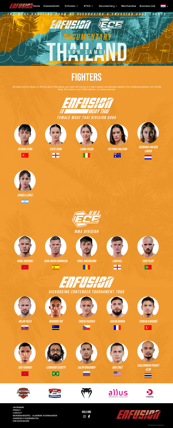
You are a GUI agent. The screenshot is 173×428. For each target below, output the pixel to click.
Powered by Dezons (156, 425)
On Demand (18, 407)
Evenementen (51, 6)
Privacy (17, 410)
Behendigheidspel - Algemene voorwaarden (35, 416)
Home (36, 6)
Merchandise (128, 6)
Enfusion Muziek (21, 421)
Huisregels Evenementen (25, 418)
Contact (17, 413)
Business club (147, 6)
